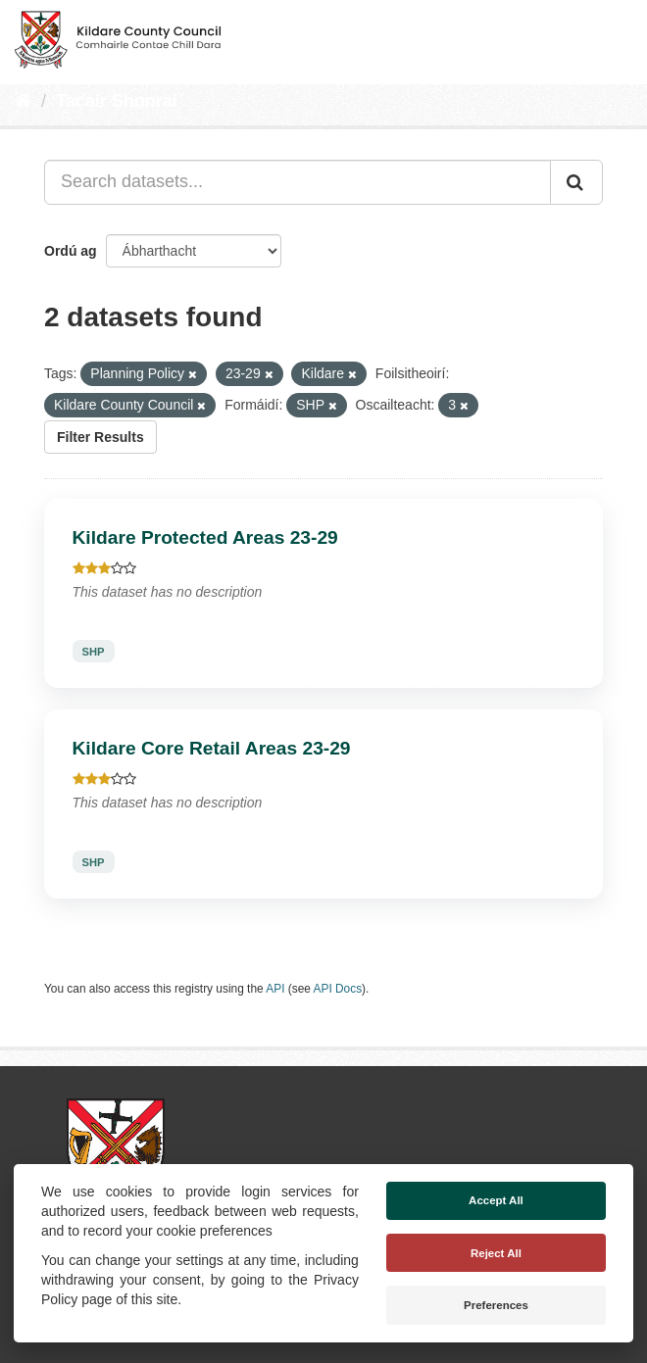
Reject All (496, 1253)
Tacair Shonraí (116, 101)
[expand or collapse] (615, 37)
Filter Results (100, 437)
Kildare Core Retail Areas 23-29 (212, 748)
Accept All (496, 1200)
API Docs (338, 989)
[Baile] (23, 101)
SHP (93, 651)
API (275, 989)
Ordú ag (70, 251)
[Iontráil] (576, 182)
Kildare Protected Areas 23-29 (205, 537)
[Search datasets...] (297, 182)
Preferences (496, 1305)
